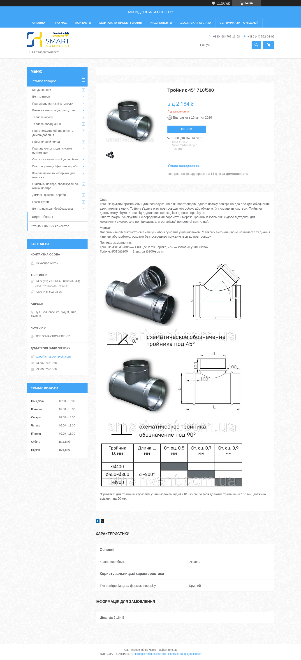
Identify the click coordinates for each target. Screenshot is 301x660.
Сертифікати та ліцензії (239, 22)
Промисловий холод (46, 141)
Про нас (60, 22)
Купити (186, 129)
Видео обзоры (42, 217)
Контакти (83, 22)
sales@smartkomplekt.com (53, 356)
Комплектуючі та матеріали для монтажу (53, 175)
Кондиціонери (41, 89)
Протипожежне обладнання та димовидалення (52, 132)
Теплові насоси (42, 117)
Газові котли (40, 202)
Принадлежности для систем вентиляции (52, 150)
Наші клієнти (161, 22)
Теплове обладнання (46, 124)
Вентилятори (41, 96)
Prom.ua (172, 649)
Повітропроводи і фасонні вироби (55, 166)
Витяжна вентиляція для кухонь (53, 110)
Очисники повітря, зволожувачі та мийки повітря (55, 186)
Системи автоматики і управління (55, 159)
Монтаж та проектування (120, 22)
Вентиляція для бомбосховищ (52, 208)
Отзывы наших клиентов (50, 226)
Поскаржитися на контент (150, 653)
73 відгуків (223, 3)
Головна (38, 22)
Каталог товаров (44, 81)
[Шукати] (256, 45)
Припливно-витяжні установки (52, 103)
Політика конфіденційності (184, 653)
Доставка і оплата (195, 22)
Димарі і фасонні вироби (49, 195)
